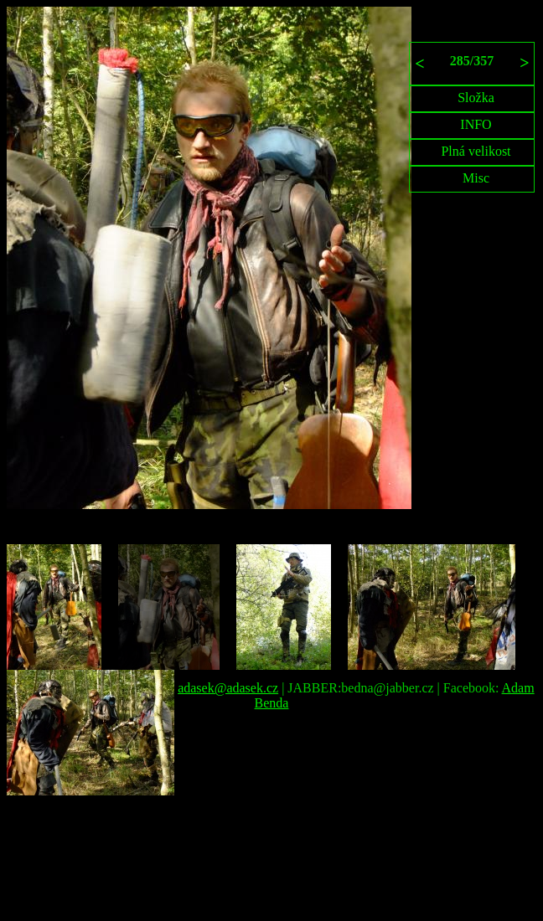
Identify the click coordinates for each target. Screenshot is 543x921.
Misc (476, 178)
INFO (475, 124)
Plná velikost (475, 151)
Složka (476, 97)
